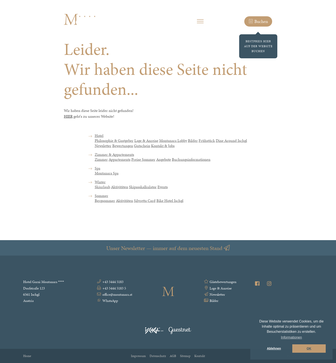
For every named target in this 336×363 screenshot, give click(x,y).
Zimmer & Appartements (114, 157)
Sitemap (185, 356)
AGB (173, 356)
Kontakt (199, 356)
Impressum (138, 356)
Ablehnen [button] (274, 348)
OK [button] (309, 348)
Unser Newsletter (168, 248)
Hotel (99, 139)
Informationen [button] (291, 337)
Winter (100, 185)
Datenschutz (158, 356)
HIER (68, 116)
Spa (97, 171)
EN (311, 22)
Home (27, 356)
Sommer (101, 199)
